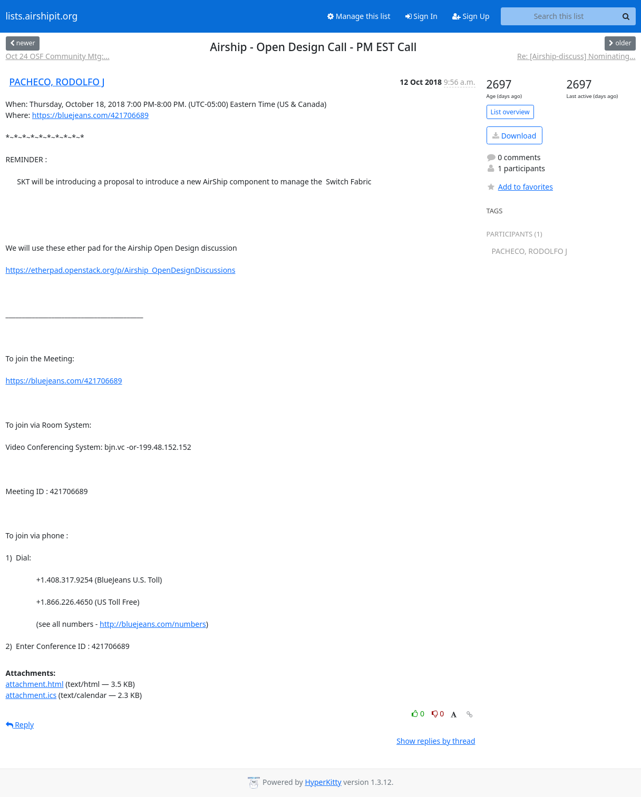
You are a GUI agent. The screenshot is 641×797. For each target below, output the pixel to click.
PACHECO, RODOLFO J (57, 81)
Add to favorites (520, 187)
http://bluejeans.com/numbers (153, 624)
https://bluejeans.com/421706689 (90, 115)
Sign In (421, 16)
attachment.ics (31, 695)
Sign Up (471, 16)
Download (514, 136)
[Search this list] (559, 16)
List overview (510, 111)
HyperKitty (323, 782)
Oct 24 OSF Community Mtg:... (58, 56)
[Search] (626, 16)
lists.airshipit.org (42, 16)
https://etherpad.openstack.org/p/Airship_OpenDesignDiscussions (121, 270)
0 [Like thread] (419, 714)
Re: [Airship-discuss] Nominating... (576, 56)
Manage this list (359, 16)
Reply (20, 725)
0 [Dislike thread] (438, 714)
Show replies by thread (435, 741)
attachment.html (35, 684)
